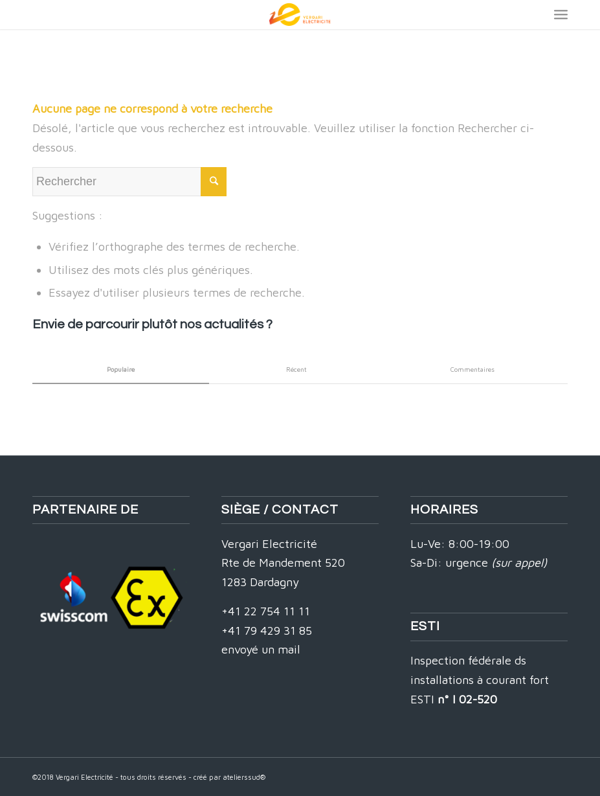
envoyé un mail (260, 649)
